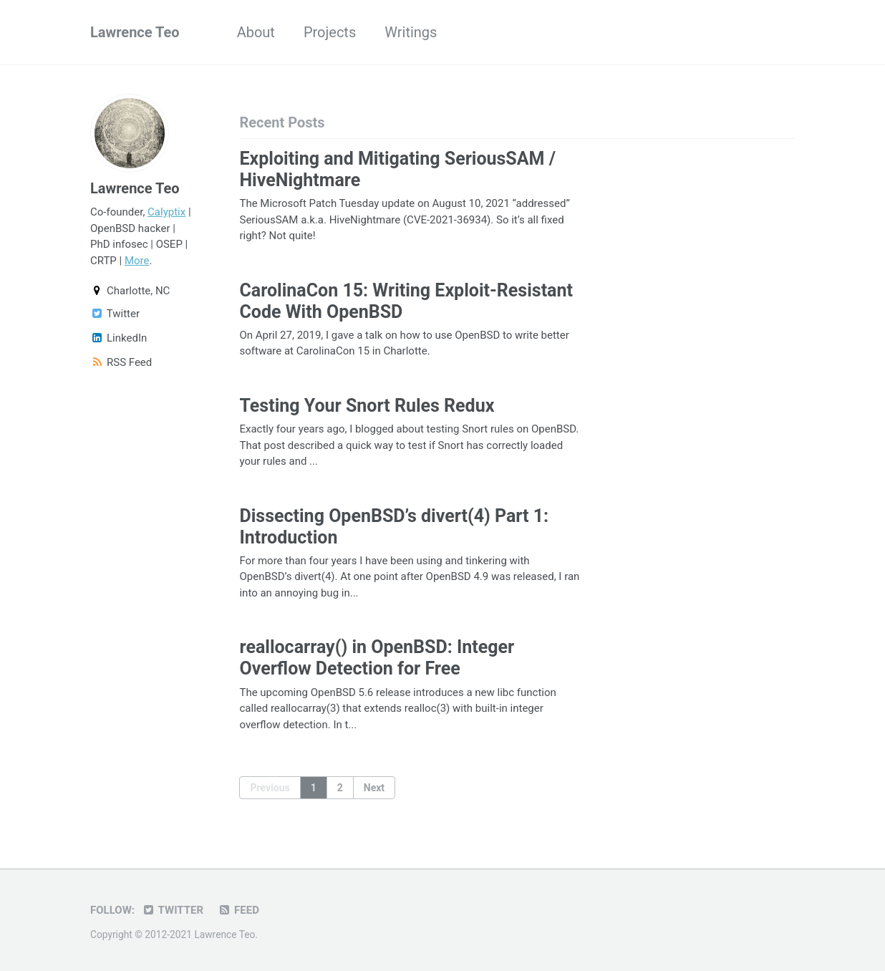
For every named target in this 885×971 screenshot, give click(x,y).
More (137, 260)
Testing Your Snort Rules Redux (366, 405)
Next (374, 787)
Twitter (115, 313)
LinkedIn (118, 338)
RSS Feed (121, 362)
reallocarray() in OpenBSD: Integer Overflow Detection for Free (376, 658)
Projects (330, 32)
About (256, 32)
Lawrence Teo (135, 32)
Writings (411, 32)
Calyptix (166, 212)
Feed (238, 910)
